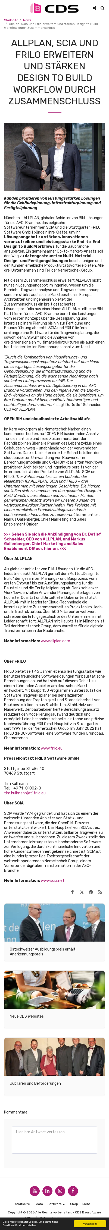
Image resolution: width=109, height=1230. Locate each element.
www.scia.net (52, 880)
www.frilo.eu (52, 748)
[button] (6, 8)
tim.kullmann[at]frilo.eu (25, 793)
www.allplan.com (55, 641)
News (27, 20)
